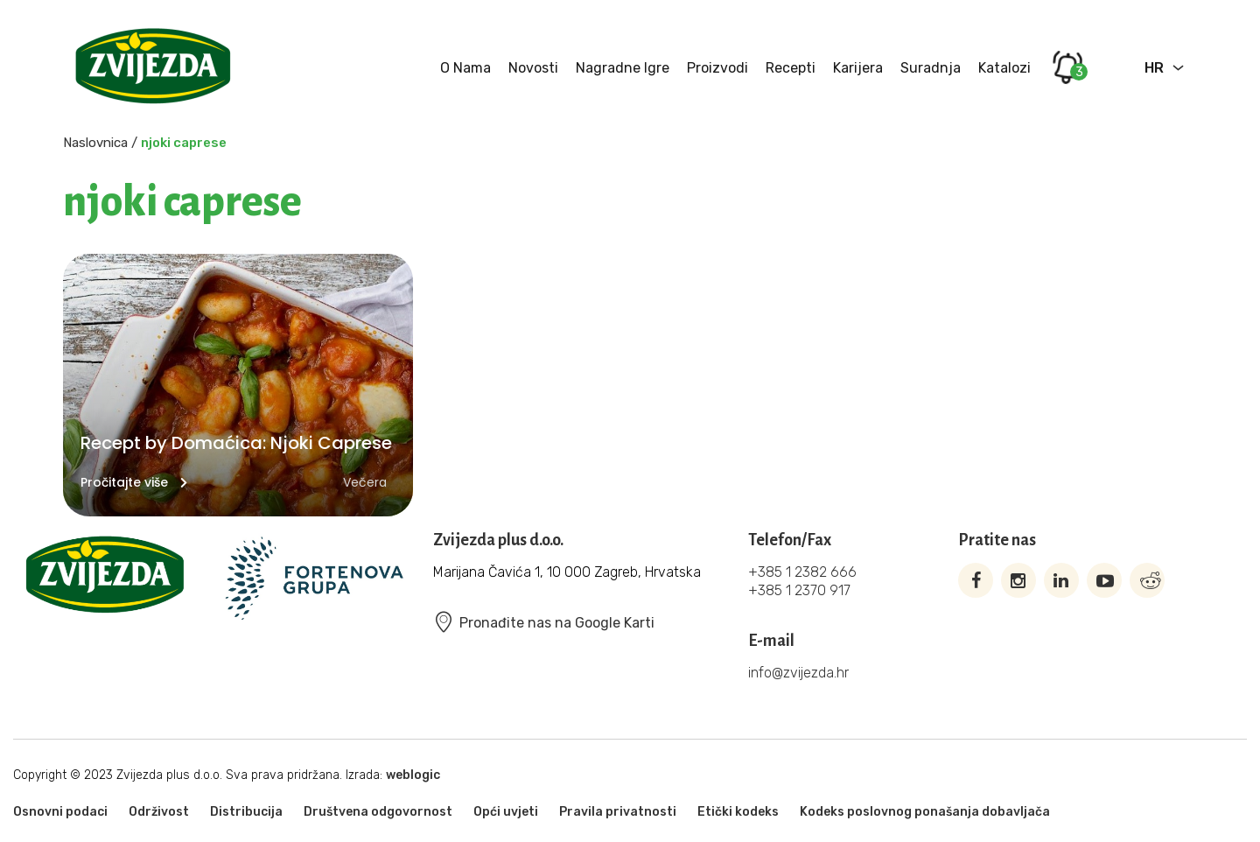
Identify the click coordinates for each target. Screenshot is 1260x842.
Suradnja (930, 68)
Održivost (159, 811)
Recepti (791, 68)
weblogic (413, 775)
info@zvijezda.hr (798, 672)
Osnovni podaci (60, 811)
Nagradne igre (622, 68)
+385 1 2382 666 (802, 572)
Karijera (858, 68)
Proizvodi (717, 68)
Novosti (533, 68)
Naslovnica (95, 143)
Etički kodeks (738, 811)
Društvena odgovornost (378, 811)
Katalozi (1004, 68)
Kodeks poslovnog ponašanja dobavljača (925, 811)
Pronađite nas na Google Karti (543, 622)
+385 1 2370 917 (799, 590)
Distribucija (246, 811)
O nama (465, 68)
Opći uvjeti (505, 811)
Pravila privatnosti (617, 811)
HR (1154, 68)
